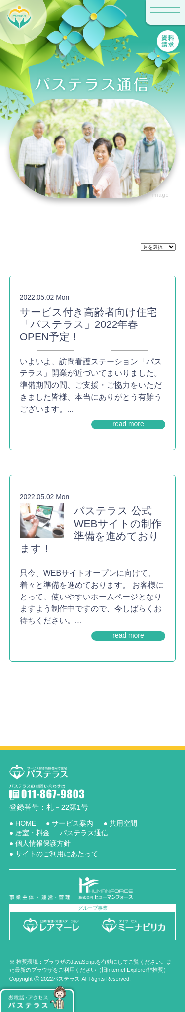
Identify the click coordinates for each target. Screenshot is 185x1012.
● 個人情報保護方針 (40, 843)
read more (128, 424)
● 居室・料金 (29, 833)
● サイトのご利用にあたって (53, 854)
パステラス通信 (84, 833)
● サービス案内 (69, 823)
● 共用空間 (120, 823)
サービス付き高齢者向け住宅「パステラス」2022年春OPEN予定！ (88, 324)
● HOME (22, 823)
